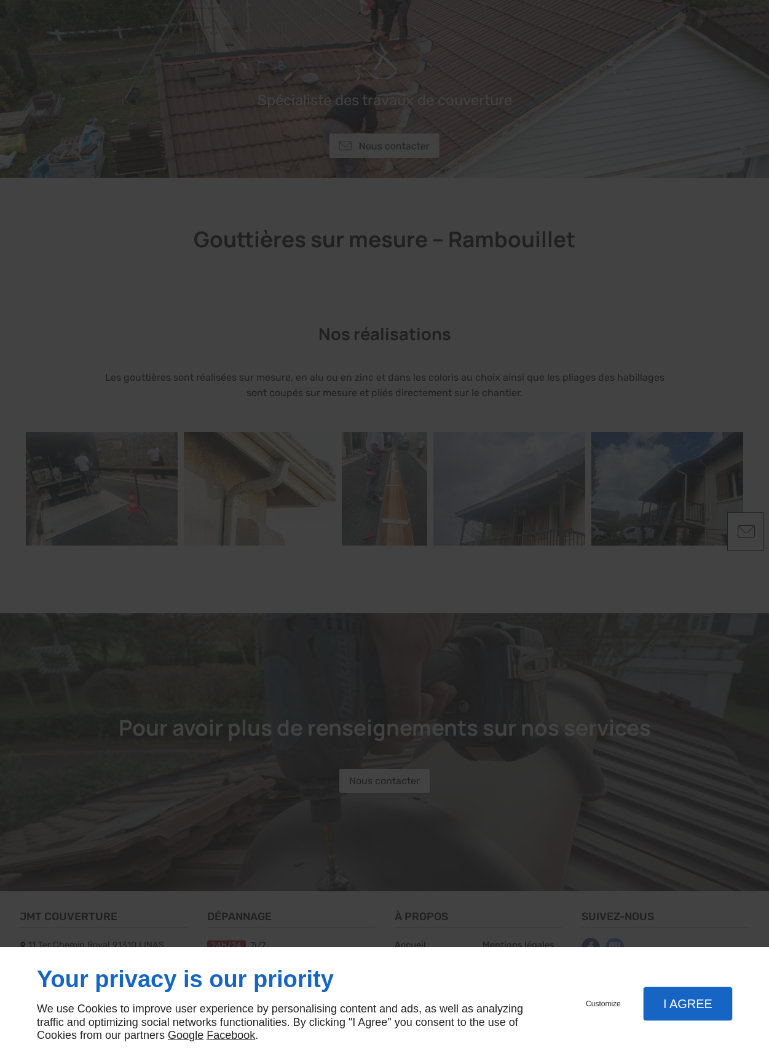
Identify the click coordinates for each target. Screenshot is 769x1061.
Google (185, 1035)
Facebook (231, 1035)
